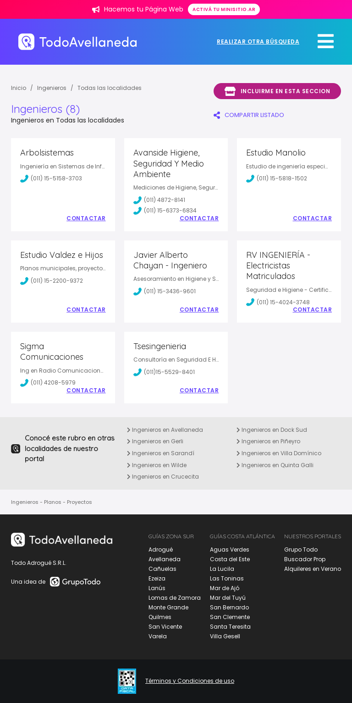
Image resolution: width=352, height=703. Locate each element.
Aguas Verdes (229, 549)
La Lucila (222, 569)
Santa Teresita (230, 626)
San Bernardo (229, 607)
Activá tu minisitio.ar (223, 9)
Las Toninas (227, 578)
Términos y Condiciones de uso (189, 681)
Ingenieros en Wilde (157, 465)
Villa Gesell (225, 636)
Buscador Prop (304, 559)
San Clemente (230, 617)
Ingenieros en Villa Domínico (278, 453)
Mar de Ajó (224, 588)
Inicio (18, 88)
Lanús (156, 588)
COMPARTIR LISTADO (249, 115)
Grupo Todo (301, 549)
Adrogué (160, 549)
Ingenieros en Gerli (155, 441)
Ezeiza (156, 578)
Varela (157, 636)
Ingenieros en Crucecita (163, 476)
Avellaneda (164, 559)
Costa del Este (230, 559)
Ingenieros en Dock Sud (271, 430)
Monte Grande (168, 607)
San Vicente (165, 626)
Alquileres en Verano (312, 569)
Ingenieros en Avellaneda (165, 430)
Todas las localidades (109, 88)
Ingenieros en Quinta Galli (275, 465)
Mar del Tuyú (228, 598)
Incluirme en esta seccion (277, 91)
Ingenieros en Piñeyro (268, 441)
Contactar (86, 218)
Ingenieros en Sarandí (160, 453)
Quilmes (159, 617)
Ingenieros (51, 88)
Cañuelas (162, 569)
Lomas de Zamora (174, 598)
